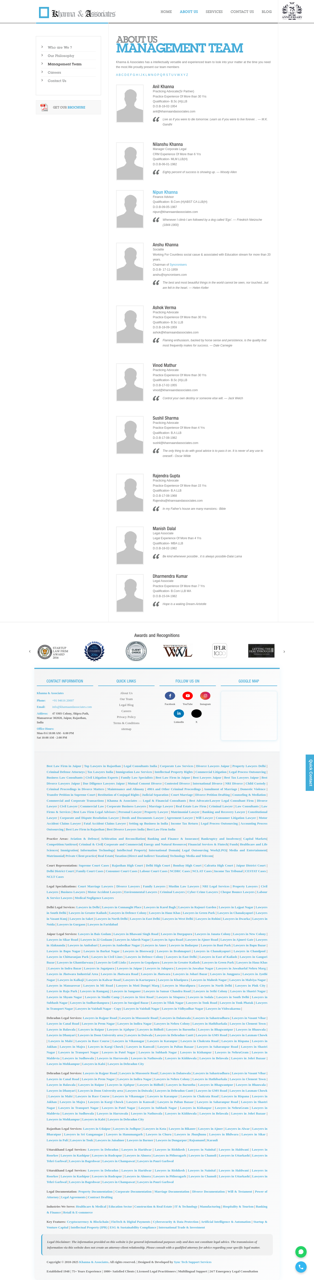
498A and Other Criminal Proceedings (174, 788)
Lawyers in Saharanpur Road (217, 1046)
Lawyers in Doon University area (100, 1034)
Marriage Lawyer (161, 806)
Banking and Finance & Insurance (172, 838)
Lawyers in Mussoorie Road (138, 1017)
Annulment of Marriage (220, 788)
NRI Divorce (234, 783)
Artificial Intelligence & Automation (226, 1221)
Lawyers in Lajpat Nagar (236, 906)
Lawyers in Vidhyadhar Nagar (182, 1008)
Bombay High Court (187, 865)
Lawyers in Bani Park (216, 945)
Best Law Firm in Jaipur (64, 766)
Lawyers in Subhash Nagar (158, 1052)
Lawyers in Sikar (253, 1134)
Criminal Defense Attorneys (66, 771)
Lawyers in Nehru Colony (172, 1023)
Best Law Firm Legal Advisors (94, 811)
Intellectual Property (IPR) (89, 1227)
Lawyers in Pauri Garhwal (155, 1160)
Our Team (126, 698)
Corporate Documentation (133, 1191)
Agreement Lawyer (179, 817)
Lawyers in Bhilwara (223, 1134)
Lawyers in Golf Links (111, 962)
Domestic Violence (252, 788)
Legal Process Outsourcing (247, 771)
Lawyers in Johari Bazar (190, 974)
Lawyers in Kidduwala (181, 1058)
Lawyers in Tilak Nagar (167, 1002)
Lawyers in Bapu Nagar (63, 950)
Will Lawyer (204, 817)
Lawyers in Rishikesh (170, 1149)
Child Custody (256, 783)
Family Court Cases (90, 870)
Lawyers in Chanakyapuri (235, 912)
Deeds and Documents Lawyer (143, 817)
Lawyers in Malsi (60, 1040)
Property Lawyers (245, 886)
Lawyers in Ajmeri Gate (236, 939)
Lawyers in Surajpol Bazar (130, 1002)
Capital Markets (255, 838)
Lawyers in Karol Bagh (160, 906)
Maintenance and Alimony (125, 788)
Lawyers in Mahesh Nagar (209, 979)
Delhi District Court (60, 870)
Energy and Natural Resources (165, 844)
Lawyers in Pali (57, 1140)
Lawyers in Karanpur (162, 1040)
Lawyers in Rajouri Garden (197, 906)
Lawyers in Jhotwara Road (119, 974)
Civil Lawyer (69, 806)
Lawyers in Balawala (61, 1029)
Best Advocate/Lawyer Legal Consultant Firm (221, 800)
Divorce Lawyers (128, 886)
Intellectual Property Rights (174, 771)
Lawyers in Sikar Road (62, 939)
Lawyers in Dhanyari (61, 1034)
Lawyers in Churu (158, 1134)
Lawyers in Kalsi (93, 1063)
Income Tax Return (184, 823)
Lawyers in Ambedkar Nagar (120, 945)
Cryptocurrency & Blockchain (88, 1221)
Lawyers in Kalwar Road (103, 979)
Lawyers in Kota (154, 1128)
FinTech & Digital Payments (130, 1221)
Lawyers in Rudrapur (107, 1155)
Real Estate (105, 855)
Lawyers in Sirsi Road (138, 996)
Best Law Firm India (161, 829)
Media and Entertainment (248, 850)
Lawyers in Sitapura (171, 996)
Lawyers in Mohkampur (63, 1063)
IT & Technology (185, 1206)
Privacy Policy (126, 715)
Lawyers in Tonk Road (201, 1002)
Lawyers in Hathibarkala (209, 1023)
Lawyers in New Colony (249, 933)
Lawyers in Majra (72, 1046)
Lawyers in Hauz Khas (165, 912)
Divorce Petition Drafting (212, 794)
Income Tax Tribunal (228, 870)
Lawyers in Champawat (118, 1160)
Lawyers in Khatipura (173, 979)
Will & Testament (240, 1191)
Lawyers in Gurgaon (71, 924)
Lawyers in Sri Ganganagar (83, 1134)
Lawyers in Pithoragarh (169, 1155)
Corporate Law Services (177, 766)
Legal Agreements (73, 1196)
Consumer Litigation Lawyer (236, 817)
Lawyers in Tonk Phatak (236, 1002)
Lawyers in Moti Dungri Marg (137, 985)
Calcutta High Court (218, 865)
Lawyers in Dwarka (236, 918)
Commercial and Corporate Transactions (75, 800)
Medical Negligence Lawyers (94, 897)
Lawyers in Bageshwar (84, 1160)
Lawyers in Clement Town (248, 1023)
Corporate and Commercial (123, 844)
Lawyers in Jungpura (225, 974)
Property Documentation (95, 1191)
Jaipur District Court (251, 865)
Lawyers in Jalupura (159, 968)
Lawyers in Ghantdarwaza (75, 962)
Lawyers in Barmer (140, 1140)
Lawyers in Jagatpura (99, 968)
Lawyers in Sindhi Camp (102, 996)
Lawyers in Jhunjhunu (190, 1134)
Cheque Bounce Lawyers (238, 891)
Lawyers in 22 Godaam (96, 939)
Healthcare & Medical (91, 1206)
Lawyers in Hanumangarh (124, 1134)
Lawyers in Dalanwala (175, 1017)
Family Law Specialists (137, 777)
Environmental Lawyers (140, 891)
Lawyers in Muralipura (178, 985)
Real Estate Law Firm (191, 806)
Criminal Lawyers (172, 891)
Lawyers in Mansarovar (63, 985)
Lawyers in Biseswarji (138, 950)
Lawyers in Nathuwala (146, 1058)
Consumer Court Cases (121, 870)
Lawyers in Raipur (91, 1029)
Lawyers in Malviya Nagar (247, 979)
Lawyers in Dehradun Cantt (174, 1034)
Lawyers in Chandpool (249, 950)
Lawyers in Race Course (92, 1040)
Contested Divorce (177, 783)
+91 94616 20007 (62, 700)
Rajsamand (197, 1140)
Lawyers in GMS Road (211, 1034)
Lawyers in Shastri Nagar (248, 991)
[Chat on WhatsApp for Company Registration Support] (300, 1248)
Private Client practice (80, 855)
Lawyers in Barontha (180, 1029)
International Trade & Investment (181, 1227)
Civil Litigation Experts (101, 777)
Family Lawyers (154, 886)
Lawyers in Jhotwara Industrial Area (72, 974)
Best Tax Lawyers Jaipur (241, 777)
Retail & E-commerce (78, 1212)
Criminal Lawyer (221, 806)
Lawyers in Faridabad (103, 924)
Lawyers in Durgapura (176, 933)
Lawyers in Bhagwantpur (215, 1029)
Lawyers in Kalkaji (70, 979)
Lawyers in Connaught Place (122, 906)
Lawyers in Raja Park (62, 991)
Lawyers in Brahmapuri (174, 950)
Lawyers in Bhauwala (251, 1029)
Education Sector (120, 1206)
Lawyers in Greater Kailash (88, 912)
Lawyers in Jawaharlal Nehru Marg (241, 968)
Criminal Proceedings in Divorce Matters (75, 788)
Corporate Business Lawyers (126, 806)
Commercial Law (92, 806)
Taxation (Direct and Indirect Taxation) (142, 855)
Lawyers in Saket (81, 918)
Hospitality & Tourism (238, 1206)
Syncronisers (178, 264)
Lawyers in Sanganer (126, 991)
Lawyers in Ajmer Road (201, 939)
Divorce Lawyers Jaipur (213, 766)
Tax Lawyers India (100, 771)
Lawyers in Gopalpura (144, 962)
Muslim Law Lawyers (184, 886)
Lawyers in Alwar (237, 1128)
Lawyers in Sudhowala (78, 1058)
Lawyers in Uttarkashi (234, 1155)
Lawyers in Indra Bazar (64, 968)
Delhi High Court (158, 865)
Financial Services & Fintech (208, 844)
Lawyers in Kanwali (140, 1046)
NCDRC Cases (180, 870)
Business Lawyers (73, 891)
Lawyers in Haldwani (234, 1149)
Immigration (69, 850)
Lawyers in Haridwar (136, 1149)
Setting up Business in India (148, 823)
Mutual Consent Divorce (145, 783)
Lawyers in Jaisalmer (110, 1140)
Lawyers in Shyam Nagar (64, 996)
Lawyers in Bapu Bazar (249, 945)
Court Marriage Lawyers (95, 886)
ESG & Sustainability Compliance (133, 1227)
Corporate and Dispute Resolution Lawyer (89, 817)
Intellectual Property (131, 850)
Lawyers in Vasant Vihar (249, 1017)
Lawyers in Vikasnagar (128, 1040)
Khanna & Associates (93, 1261)
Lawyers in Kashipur (75, 1155)
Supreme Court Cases (94, 865)
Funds (234, 844)
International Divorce (207, 783)
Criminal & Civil (90, 844)
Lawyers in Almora (137, 1155)
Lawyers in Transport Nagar (78, 1052)
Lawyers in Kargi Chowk (105, 1046)
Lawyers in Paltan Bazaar (175, 1046)
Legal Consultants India (140, 766)
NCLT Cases (55, 876)
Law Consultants (247, 806)
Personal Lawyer (130, 811)
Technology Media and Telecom (191, 855)
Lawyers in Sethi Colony (210, 991)
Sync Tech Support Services (193, 1261)
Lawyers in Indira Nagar (134, 1023)
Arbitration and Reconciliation (123, 838)
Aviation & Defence (84, 838)
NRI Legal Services (215, 886)
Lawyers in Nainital (202, 1149)
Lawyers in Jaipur (129, 968)
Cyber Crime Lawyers (202, 891)
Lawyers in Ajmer (210, 1128)
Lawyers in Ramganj (94, 991)
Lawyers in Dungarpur (171, 1140)
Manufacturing (210, 1206)
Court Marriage (182, 794)
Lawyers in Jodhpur (127, 1128)
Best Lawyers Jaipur (207, 777)
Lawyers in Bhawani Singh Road (135, 933)
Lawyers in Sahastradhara (211, 1017)
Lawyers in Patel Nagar (118, 1052)
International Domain (164, 850)
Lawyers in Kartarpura (139, 979)
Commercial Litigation (211, 771)
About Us (126, 693)
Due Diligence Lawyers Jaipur (104, 783)
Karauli (212, 1140)
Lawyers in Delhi (88, 906)
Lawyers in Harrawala (112, 1058)
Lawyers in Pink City (250, 985)
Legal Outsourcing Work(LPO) (204, 850)
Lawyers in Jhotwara (155, 974)
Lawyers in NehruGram (232, 1052)
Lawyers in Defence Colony (128, 912)
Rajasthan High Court (127, 865)
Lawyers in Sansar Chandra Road (167, 991)
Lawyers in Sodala (200, 996)
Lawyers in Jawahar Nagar (194, 968)
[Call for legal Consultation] (300, 1266)
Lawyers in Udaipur (97, 1128)
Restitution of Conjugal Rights (119, 794)
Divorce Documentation (208, 1191)
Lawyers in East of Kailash (218, 956)
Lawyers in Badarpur (183, 945)
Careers (126, 709)
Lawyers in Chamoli (202, 1155)
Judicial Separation (155, 794)
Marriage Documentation (171, 1191)
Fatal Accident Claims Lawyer (105, 823)
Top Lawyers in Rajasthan (102, 766)
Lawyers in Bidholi (150, 1029)
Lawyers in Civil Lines (107, 956)
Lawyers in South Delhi (232, 996)
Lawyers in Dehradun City (125, 1063)
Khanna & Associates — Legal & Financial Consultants (146, 800)
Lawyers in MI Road (98, 985)
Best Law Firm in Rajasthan (85, 829)
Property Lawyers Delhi (249, 766)
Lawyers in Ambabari (82, 945)
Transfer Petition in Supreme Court (71, 794)
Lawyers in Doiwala (139, 1034)
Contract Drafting (100, 1196)
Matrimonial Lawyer (185, 811)
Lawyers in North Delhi (111, 918)
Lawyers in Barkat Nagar (101, 950)
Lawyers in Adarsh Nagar (132, 939)
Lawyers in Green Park (199, 912)
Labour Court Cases (154, 870)
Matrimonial (55, 855)
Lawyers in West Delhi (177, 918)
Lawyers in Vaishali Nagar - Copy (98, 1008)
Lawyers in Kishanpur (196, 1052)
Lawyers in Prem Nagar (98, 1023)
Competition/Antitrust (62, 844)
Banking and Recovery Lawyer (223, 811)
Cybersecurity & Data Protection (175, 1221)
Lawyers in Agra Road (167, 939)
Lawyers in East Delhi (145, 918)
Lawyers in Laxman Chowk (248, 1034)
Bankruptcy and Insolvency (221, 838)
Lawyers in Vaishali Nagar (142, 1008)
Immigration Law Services (134, 771)
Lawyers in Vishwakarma (223, 1008)
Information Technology (97, 850)
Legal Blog (126, 704)
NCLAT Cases (202, 870)
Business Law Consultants (65, 777)
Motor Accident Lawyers (105, 891)
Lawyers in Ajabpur (121, 1029)
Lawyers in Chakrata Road (200, 1040)
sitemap (126, 726)
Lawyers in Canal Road (63, 1023)
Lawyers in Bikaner (182, 1128)
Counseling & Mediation (249, 794)
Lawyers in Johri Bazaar (248, 1058)
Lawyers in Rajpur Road (100, 1017)
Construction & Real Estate (153, 1206)
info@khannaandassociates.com (71, 707)
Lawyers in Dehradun (103, 1149)
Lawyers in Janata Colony (213, 933)
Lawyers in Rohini (208, 918)
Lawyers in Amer (154, 945)
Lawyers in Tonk (81, 1140)
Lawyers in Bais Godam (94, 933)
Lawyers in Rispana (235, 1040)
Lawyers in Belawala (213, 1058)
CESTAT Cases (255, 870)
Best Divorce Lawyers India (125, 829)
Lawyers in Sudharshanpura (89, 1002)
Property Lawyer (156, 811)
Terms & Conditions (126, 721)
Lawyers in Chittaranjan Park (68, 956)
